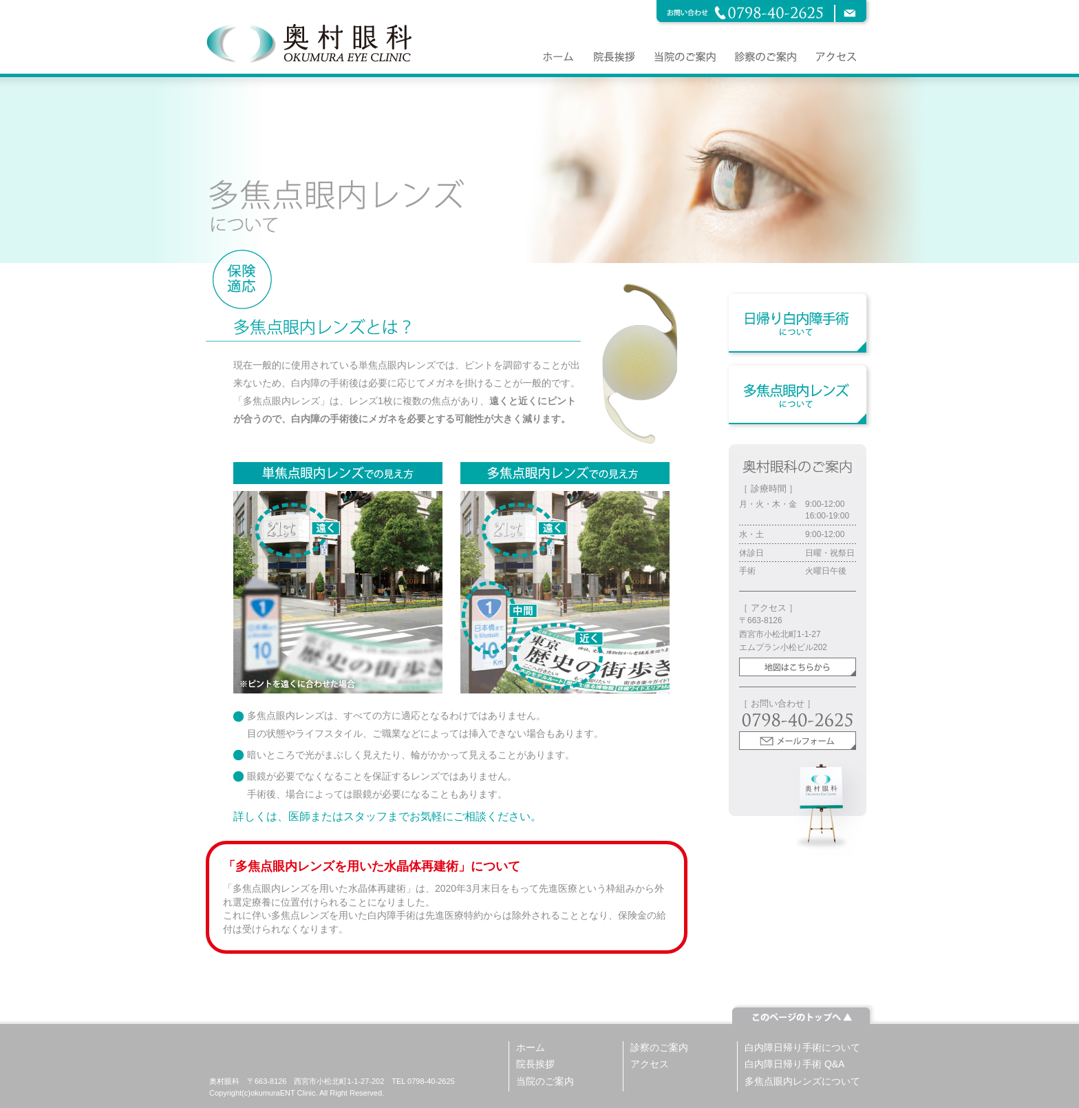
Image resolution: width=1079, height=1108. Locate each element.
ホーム (530, 1047)
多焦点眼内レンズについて (802, 1081)
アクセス (649, 1063)
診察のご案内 (659, 1047)
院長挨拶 (535, 1063)
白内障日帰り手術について (802, 1047)
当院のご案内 (545, 1081)
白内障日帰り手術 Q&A (794, 1063)
